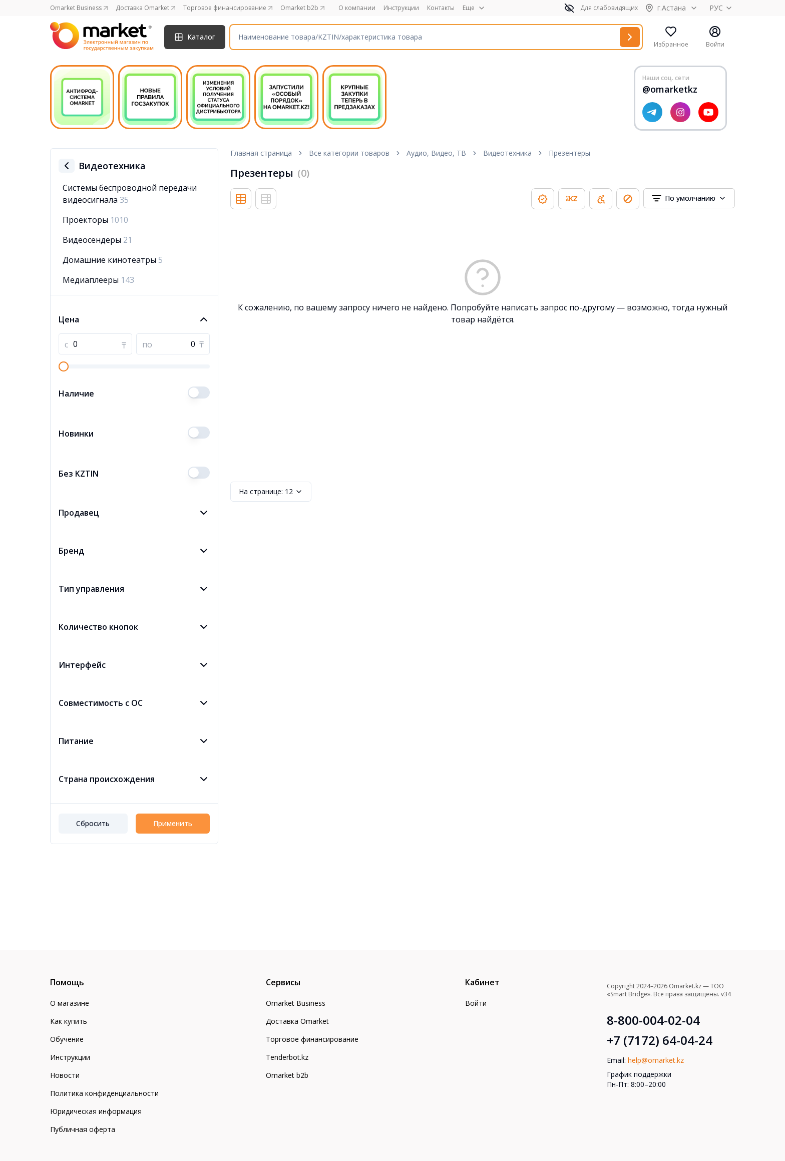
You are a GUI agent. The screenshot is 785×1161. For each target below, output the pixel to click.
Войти (476, 1003)
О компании (356, 8)
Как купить (68, 1021)
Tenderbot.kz (287, 1057)
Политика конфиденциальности (104, 1093)
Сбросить (93, 823)
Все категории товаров (349, 153)
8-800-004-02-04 (653, 1020)
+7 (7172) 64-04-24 (659, 1040)
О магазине (69, 1003)
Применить (172, 823)
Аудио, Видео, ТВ (436, 153)
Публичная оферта (82, 1129)
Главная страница (261, 153)
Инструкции (401, 8)
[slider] (64, 366)
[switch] (199, 392)
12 (271, 492)
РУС (722, 8)
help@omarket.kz (656, 1060)
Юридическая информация (96, 1111)
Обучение (67, 1039)
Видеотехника (507, 153)
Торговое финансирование (312, 1039)
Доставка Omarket (297, 1021)
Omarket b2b (287, 1075)
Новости (65, 1075)
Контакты (441, 8)
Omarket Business (295, 1003)
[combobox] (689, 198)
